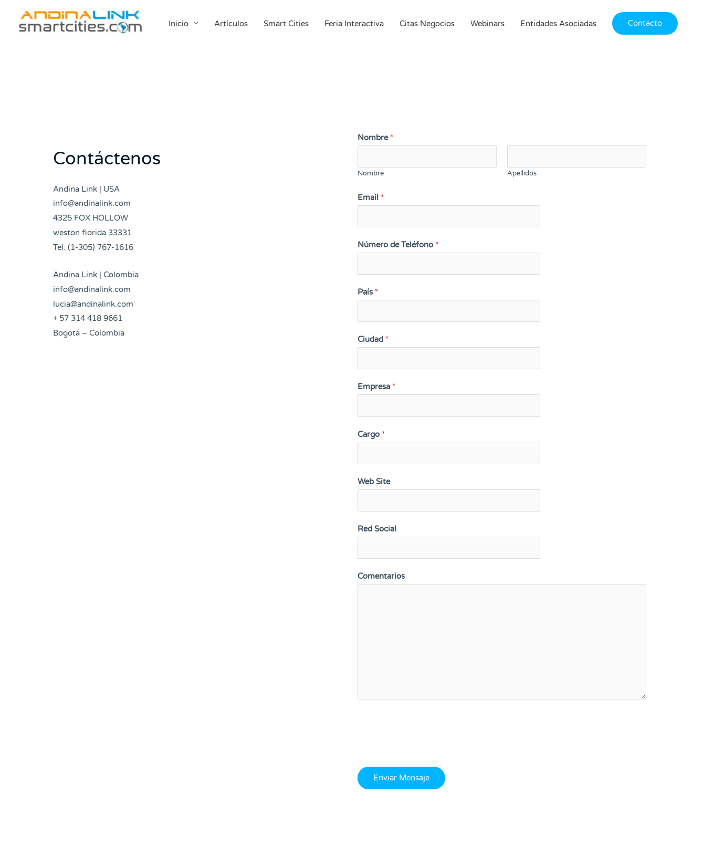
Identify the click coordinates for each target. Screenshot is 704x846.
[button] (645, 24)
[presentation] (437, 731)
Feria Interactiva (354, 24)
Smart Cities (286, 24)
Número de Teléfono (398, 244)
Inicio (178, 24)
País (368, 292)
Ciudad (373, 339)
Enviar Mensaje (401, 779)
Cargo (371, 435)
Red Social (377, 529)
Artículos (231, 24)
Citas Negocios (427, 24)
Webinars (487, 24)
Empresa (376, 387)
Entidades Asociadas (558, 24)
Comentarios (381, 577)
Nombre (375, 137)
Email (371, 197)
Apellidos (522, 173)
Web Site (374, 482)
